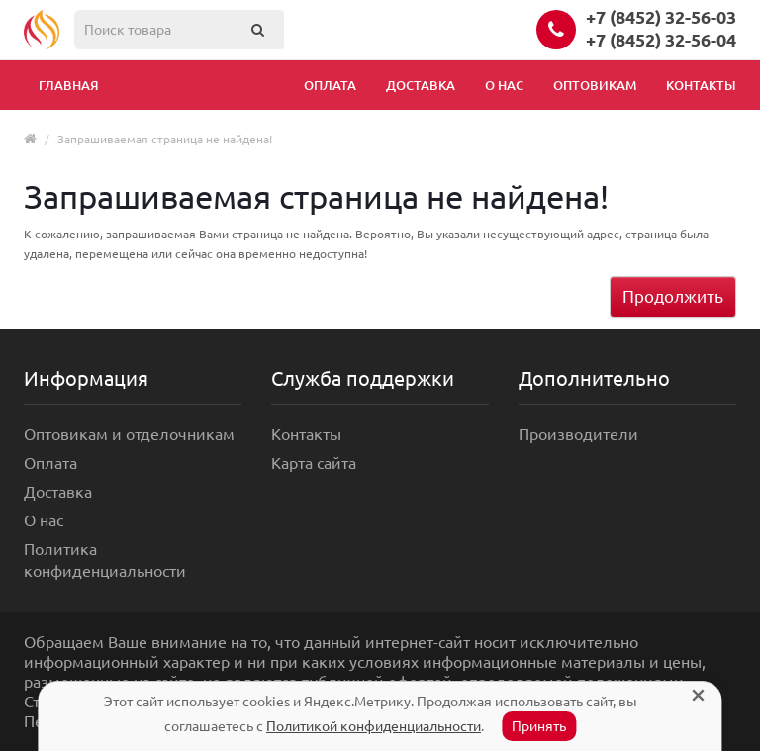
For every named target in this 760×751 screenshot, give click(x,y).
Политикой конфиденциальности (373, 726)
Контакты (701, 85)
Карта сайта (313, 463)
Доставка (420, 85)
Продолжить (672, 296)
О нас (504, 85)
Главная (69, 85)
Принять (539, 726)
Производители (578, 434)
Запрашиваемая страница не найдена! (164, 139)
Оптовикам (594, 85)
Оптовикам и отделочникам (129, 434)
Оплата (330, 85)
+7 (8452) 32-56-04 (661, 39)
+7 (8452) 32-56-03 (661, 17)
